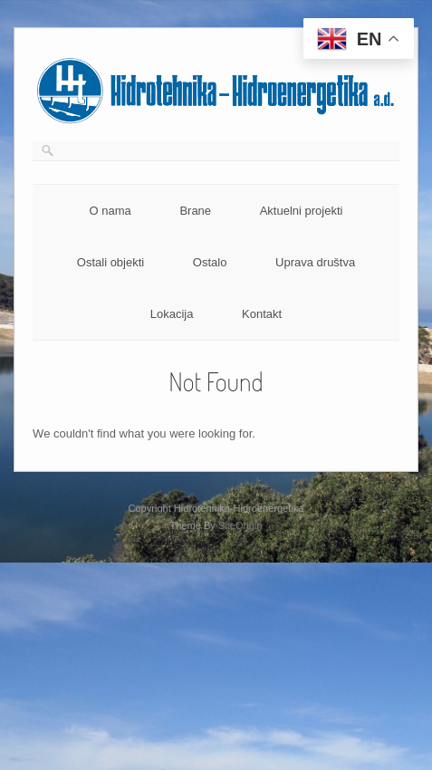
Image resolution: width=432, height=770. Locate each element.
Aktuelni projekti (301, 210)
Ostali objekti (110, 262)
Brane (195, 210)
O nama (110, 210)
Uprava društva (315, 262)
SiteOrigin (240, 525)
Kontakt (262, 314)
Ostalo (210, 262)
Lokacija (172, 314)
